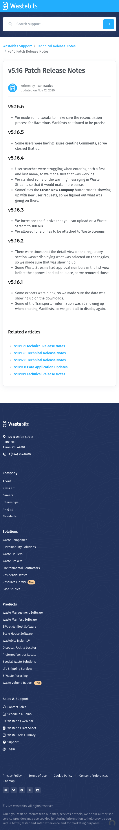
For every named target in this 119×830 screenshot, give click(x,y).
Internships (10, 502)
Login (9, 749)
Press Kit (9, 488)
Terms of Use (38, 776)
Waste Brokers (12, 561)
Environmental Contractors (21, 568)
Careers (8, 495)
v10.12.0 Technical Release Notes (40, 360)
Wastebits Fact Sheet (19, 728)
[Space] (16, 424)
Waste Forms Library (19, 735)
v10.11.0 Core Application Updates (41, 367)
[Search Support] (52, 24)
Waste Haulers (12, 554)
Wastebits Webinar (18, 721)
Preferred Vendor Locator (20, 655)
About (7, 481)
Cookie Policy (63, 776)
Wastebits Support (17, 46)
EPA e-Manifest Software (20, 627)
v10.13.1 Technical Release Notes (39, 346)
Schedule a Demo (17, 714)
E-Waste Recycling (15, 676)
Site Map (9, 781)
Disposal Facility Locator (19, 648)
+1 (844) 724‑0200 (17, 454)
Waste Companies (15, 540)
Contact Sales (14, 707)
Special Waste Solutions (19, 662)
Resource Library (19, 582)
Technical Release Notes (56, 46)
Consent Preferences (93, 776)
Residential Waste (15, 575)
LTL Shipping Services (17, 669)
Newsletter (10, 516)
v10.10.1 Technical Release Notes (39, 374)
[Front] (20, 6)
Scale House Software (18, 634)
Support (11, 742)
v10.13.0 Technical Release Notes (40, 353)
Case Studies (11, 589)
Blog (8, 509)
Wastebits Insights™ (17, 641)
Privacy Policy (12, 776)
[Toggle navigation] (112, 6)
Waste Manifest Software (20, 620)
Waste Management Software (23, 612)
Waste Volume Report (22, 683)
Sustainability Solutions (19, 547)
